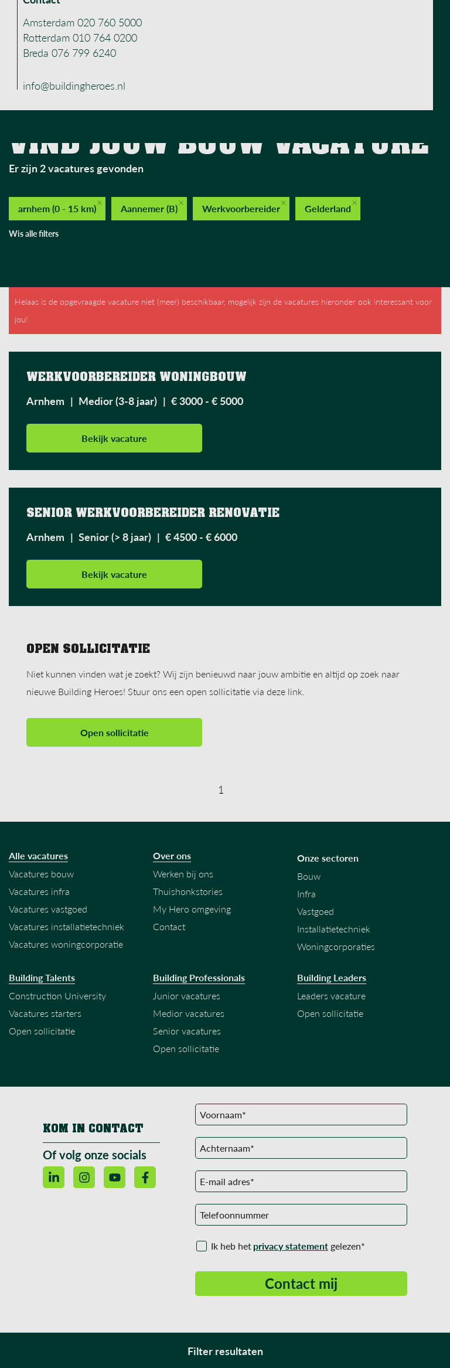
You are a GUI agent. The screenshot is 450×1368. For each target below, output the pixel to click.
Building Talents (42, 977)
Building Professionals (199, 977)
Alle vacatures (38, 855)
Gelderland (331, 207)
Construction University (57, 995)
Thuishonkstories (188, 891)
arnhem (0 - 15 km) (60, 207)
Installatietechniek (333, 928)
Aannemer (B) (152, 207)
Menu (389, 20)
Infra (306, 893)
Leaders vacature (331, 995)
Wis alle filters (34, 234)
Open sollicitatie (114, 732)
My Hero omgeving (192, 908)
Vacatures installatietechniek (66, 926)
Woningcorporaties (336, 946)
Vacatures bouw (41, 873)
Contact (169, 926)
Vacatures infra (39, 891)
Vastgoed (315, 911)
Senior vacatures (187, 1030)
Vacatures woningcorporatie (66, 944)
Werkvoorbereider (244, 207)
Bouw (309, 876)
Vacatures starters (45, 1013)
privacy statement (290, 1245)
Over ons (172, 855)
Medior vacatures (188, 1013)
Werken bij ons (183, 873)
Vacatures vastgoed (48, 908)
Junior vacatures (186, 995)
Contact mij (301, 1283)
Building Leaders (331, 977)
